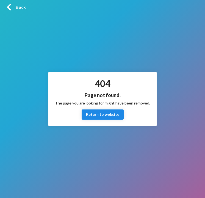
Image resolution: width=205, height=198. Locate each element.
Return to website (103, 114)
